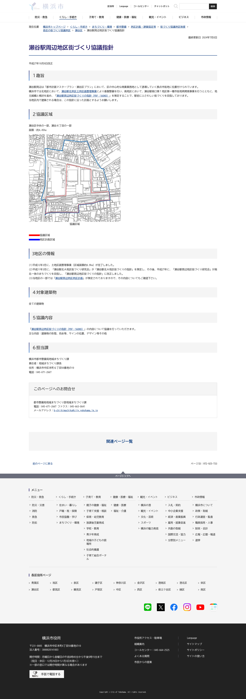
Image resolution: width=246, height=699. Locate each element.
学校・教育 (92, 528)
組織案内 (139, 644)
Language (192, 638)
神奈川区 (121, 583)
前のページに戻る (43, 463)
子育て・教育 (93, 497)
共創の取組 (174, 528)
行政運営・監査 (204, 517)
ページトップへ (123, 476)
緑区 (181, 589)
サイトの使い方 (196, 656)
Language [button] (123, 6)
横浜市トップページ (54, 27)
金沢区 (141, 583)
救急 (34, 517)
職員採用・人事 (204, 522)
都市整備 (121, 27)
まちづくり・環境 (102, 27)
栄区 (203, 583)
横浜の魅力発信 (149, 528)
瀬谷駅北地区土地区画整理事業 (79, 91)
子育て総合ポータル (96, 557)
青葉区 (35, 583)
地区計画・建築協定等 (143, 27)
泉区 (76, 583)
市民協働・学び (68, 517)
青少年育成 (92, 534)
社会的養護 (92, 549)
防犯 (34, 522)
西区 (139, 589)
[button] (123, 441)
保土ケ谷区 (164, 589)
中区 (118, 589)
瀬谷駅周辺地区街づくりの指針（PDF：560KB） (82, 95)
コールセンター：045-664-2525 (151, 650)
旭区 (55, 583)
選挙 (197, 540)
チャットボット (162, 6)
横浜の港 (146, 505)
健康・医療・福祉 (123, 497)
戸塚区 (98, 589)
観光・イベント (149, 497)
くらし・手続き (79, 27)
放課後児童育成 (95, 522)
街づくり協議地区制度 (172, 27)
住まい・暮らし (68, 505)
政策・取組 (201, 511)
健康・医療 (120, 505)
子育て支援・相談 (96, 511)
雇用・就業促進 (177, 522)
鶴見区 (77, 589)
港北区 (183, 583)
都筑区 (56, 589)
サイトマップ (194, 644)
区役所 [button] (110, 6)
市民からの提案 (143, 662)
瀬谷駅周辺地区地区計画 (69, 278)
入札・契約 (174, 505)
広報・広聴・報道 (205, 534)
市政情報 (200, 497)
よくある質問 (141, 656)
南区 (203, 589)
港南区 (162, 583)
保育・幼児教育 (95, 517)
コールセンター (141, 6)
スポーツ (146, 522)
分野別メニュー (177, 540)
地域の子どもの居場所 (96, 542)
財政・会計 (201, 528)
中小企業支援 (175, 511)
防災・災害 (38, 505)
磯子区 (98, 583)
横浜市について (204, 505)
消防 (34, 511)
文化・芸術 (147, 517)
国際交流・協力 (177, 534)
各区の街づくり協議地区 (57, 30)
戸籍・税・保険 (68, 511)
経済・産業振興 (177, 517)
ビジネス (172, 497)
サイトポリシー (196, 650)
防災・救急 (37, 497)
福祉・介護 (120, 511)
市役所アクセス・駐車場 (148, 638)
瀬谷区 (79, 30)
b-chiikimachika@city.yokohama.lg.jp (76, 410)
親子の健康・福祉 (96, 505)
